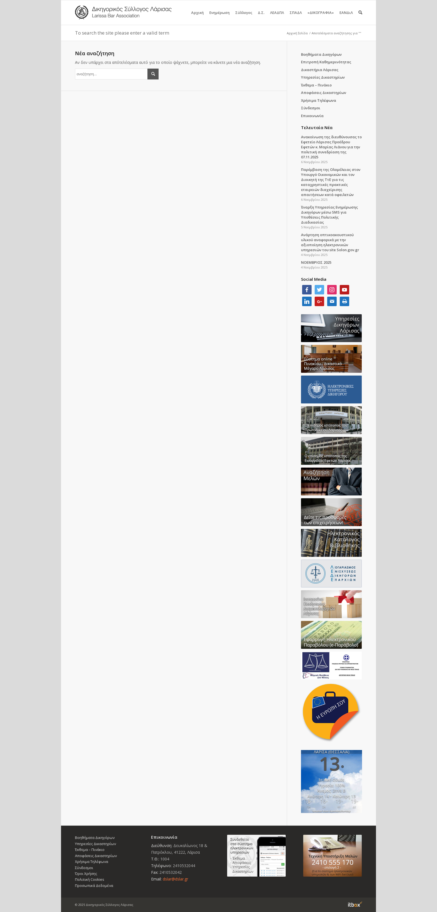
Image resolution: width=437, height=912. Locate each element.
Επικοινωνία (312, 115)
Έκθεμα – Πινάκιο (316, 85)
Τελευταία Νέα (316, 127)
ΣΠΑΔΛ (296, 17)
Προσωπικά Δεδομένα (94, 885)
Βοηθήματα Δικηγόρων (321, 54)
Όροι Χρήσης (86, 873)
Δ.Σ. (261, 17)
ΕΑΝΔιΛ (346, 17)
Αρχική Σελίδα (297, 33)
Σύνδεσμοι (310, 107)
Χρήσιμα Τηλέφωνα (318, 100)
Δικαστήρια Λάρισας (319, 69)
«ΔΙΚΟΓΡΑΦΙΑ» (321, 17)
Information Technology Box (355, 904)
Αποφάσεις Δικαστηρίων (323, 92)
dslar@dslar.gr (175, 879)
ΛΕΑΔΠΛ (277, 17)
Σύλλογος (243, 17)
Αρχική (197, 17)
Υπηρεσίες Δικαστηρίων (323, 77)
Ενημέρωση (219, 17)
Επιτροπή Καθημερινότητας (326, 61)
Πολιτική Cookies (89, 879)
